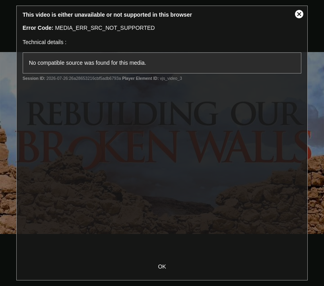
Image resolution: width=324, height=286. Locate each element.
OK (162, 266)
